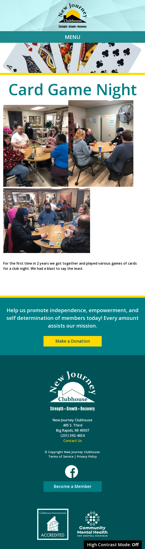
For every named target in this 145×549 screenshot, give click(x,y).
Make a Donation (72, 341)
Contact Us (72, 440)
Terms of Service (60, 456)
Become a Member (73, 486)
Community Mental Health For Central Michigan (92, 524)
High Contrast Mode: (113, 544)
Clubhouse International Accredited (53, 524)
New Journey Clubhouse (72, 15)
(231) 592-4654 (73, 435)
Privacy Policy (87, 456)
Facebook (71, 471)
